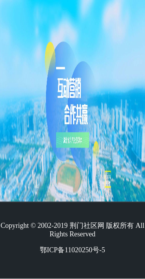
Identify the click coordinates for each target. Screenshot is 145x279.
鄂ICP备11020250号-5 (72, 250)
